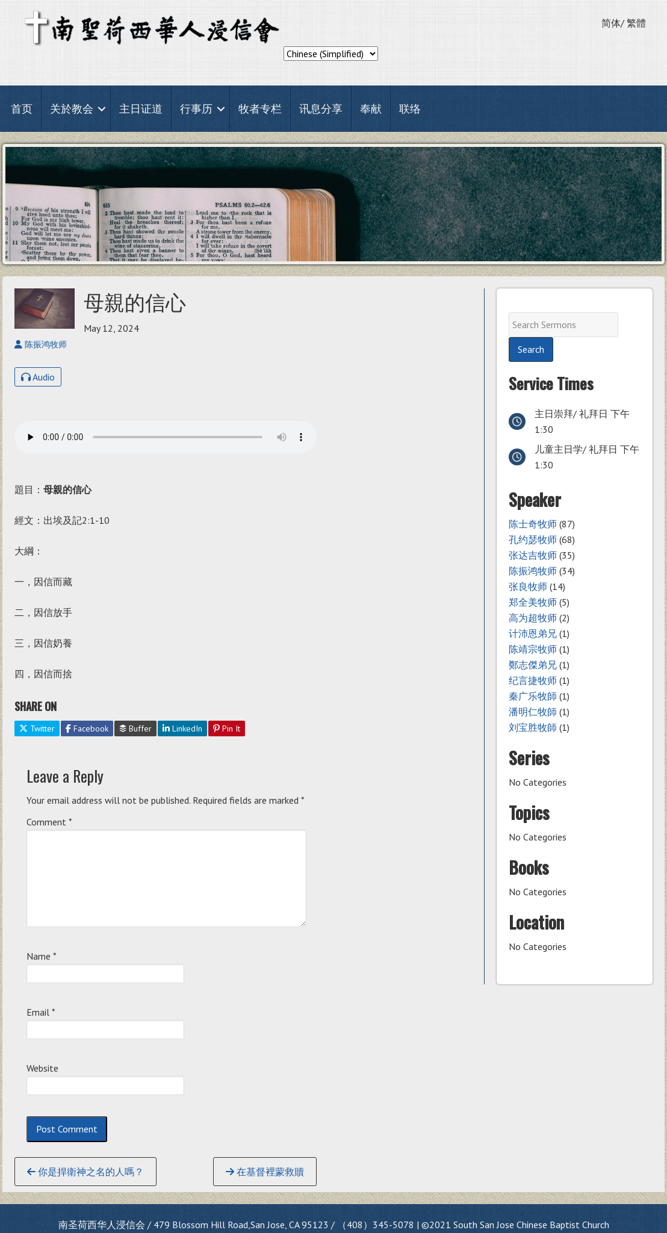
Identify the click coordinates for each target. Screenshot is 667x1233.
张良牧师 (528, 586)
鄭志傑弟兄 (533, 665)
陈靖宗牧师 (533, 649)
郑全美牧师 (533, 602)
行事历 (196, 109)
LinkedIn (182, 728)
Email (40, 1012)
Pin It (226, 728)
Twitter (37, 728)
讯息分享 (321, 109)
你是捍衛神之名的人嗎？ (85, 1172)
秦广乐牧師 (533, 696)
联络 (410, 109)
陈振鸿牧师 (533, 571)
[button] (101, 108)
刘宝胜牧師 (533, 727)
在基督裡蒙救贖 (265, 1172)
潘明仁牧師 (533, 712)
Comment (49, 822)
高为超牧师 (533, 618)
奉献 (371, 109)
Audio (38, 377)
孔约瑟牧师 (533, 539)
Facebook (87, 728)
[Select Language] (331, 53)
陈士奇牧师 (533, 524)
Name (41, 956)
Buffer (135, 728)
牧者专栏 (260, 109)
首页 (22, 109)
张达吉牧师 (533, 555)
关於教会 (71, 109)
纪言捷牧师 (533, 680)
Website (42, 1068)
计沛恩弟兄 (533, 633)
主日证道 (141, 109)
